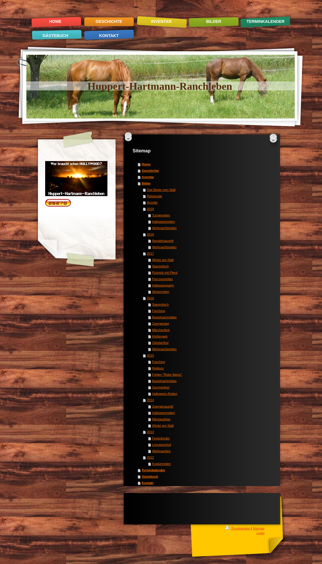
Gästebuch (150, 476)
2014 (150, 400)
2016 (150, 298)
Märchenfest (161, 330)
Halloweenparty (163, 285)
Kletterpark (159, 336)
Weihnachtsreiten (164, 228)
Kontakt (147, 483)
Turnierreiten (161, 215)
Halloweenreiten (163, 221)
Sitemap (258, 528)
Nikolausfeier (161, 419)
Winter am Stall (163, 260)
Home (146, 164)
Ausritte (152, 202)
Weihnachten (161, 451)
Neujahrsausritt (162, 240)
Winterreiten (160, 291)
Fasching (158, 311)
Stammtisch (160, 266)
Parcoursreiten (162, 279)
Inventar (148, 177)
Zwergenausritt (162, 406)
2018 (150, 234)
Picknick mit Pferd (164, 272)
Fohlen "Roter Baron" (167, 374)
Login (260, 533)
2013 (150, 432)
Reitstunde (154, 196)
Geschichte (150, 170)
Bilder (146, 183)
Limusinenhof (161, 444)
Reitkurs (158, 368)
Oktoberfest (160, 342)
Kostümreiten (161, 464)
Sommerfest (160, 387)
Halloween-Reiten (164, 393)
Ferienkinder (161, 438)
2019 (150, 209)
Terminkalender (153, 470)
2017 (150, 253)
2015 (150, 355)
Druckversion (238, 528)
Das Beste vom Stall (161, 189)
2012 (150, 457)
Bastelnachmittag (164, 317)
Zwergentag (160, 323)
